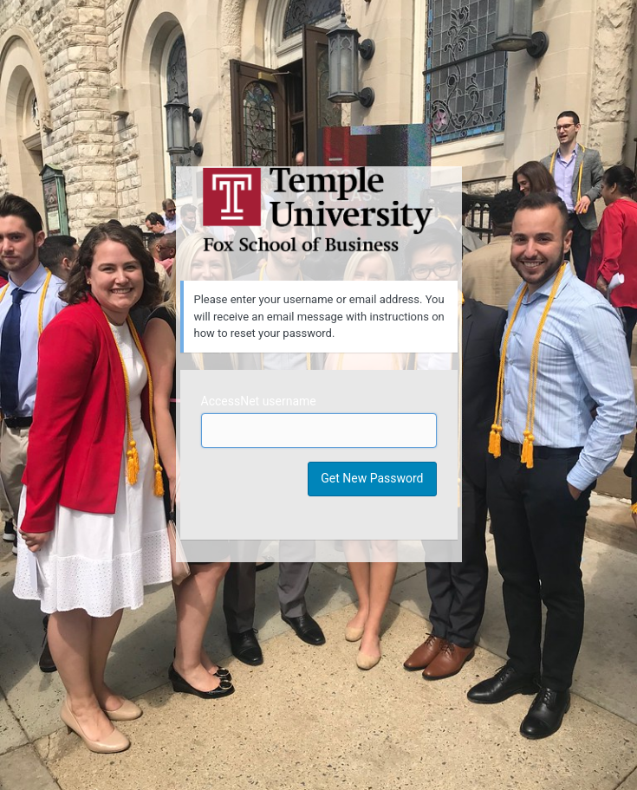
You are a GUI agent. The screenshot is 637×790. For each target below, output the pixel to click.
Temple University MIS (319, 209)
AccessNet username (258, 401)
